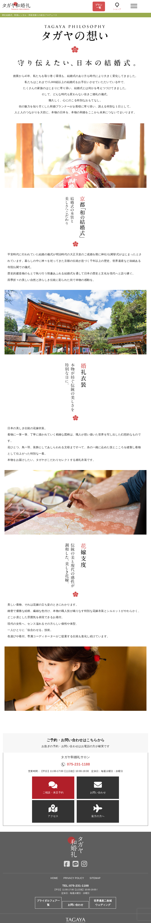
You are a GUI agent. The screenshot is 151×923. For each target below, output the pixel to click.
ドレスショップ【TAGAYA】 (123, 902)
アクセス (91, 787)
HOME (54, 853)
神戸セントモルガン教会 (91, 902)
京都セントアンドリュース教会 (29, 902)
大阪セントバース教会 (62, 902)
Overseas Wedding (75, 908)
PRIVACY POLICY (74, 853)
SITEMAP (95, 853)
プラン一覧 (98, 6)
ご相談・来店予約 (28, 787)
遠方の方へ (123, 787)
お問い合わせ (60, 787)
